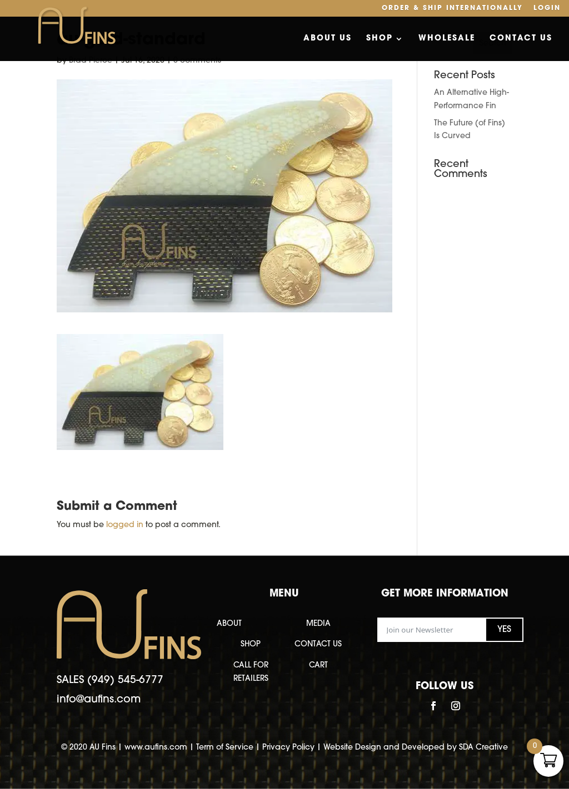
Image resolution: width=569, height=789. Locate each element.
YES (504, 629)
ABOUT (229, 624)
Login (547, 8)
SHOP (251, 644)
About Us (327, 39)
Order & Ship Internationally (452, 8)
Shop (379, 39)
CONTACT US (318, 644)
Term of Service (224, 748)
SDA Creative (483, 748)
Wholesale (446, 39)
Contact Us (521, 39)
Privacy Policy (288, 748)
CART (318, 665)
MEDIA (318, 624)
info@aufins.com (99, 700)
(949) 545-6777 (125, 680)
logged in (124, 525)
